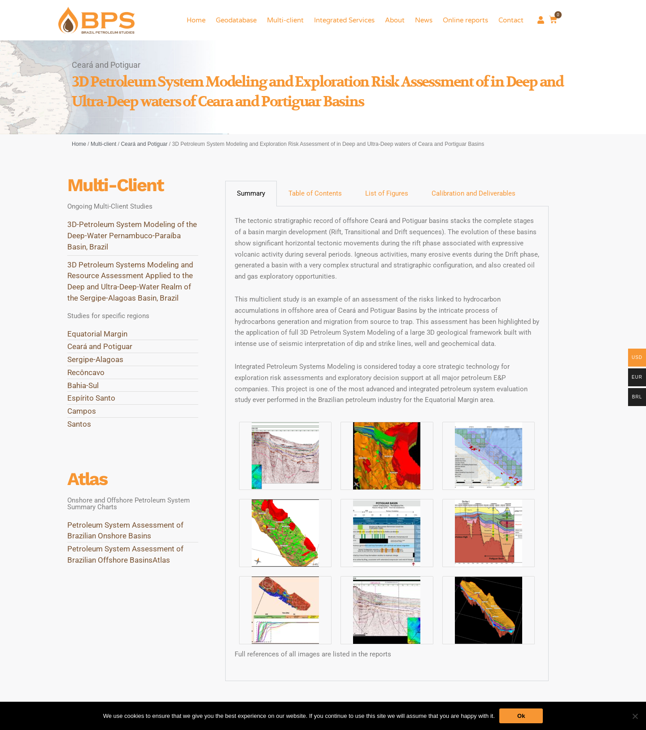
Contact (511, 20)
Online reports (465, 20)
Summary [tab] (251, 193)
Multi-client (285, 20)
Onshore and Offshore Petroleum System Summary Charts (128, 503)
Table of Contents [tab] (315, 193)
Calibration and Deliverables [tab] (473, 193)
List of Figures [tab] (386, 193)
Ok (521, 716)
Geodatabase (236, 20)
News (423, 20)
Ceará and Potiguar (144, 144)
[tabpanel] (387, 443)
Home (196, 20)
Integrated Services (344, 20)
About (395, 20)
